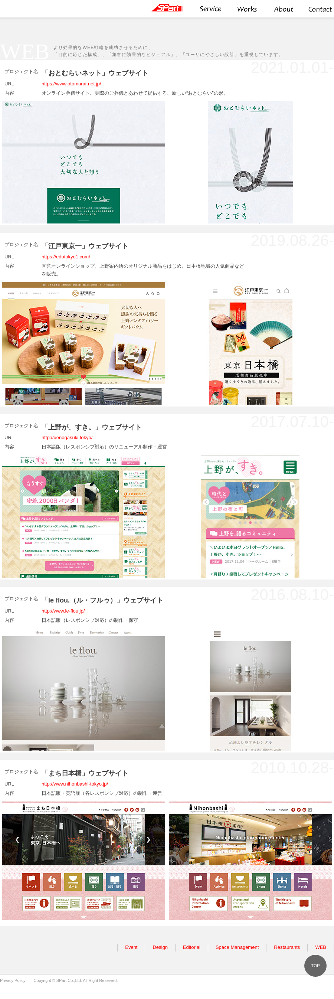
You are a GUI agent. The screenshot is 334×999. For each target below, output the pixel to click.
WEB (320, 947)
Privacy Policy (12, 980)
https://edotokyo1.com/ (66, 256)
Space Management (237, 947)
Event (131, 947)
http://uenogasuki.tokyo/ (67, 437)
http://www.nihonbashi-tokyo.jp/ (75, 784)
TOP (315, 965)
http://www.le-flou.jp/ (63, 611)
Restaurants (287, 947)
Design (160, 947)
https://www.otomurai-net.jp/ (71, 83)
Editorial (191, 947)
